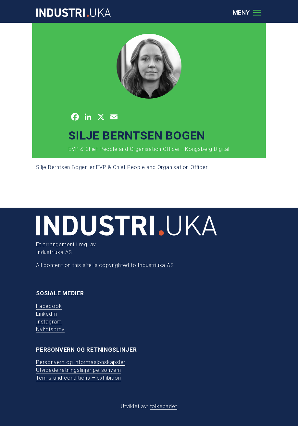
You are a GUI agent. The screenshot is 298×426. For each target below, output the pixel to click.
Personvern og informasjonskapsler (80, 362)
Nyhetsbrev (50, 329)
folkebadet (163, 406)
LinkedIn (46, 314)
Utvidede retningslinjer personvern (78, 370)
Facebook (49, 306)
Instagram (49, 322)
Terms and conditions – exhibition (78, 378)
